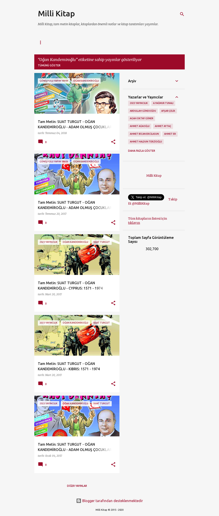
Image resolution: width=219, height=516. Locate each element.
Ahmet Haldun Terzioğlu (146, 141)
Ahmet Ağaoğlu (140, 126)
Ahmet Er (170, 133)
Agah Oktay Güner (141, 118)
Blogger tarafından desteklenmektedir (109, 501)
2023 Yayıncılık (139, 103)
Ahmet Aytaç (163, 126)
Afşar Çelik (168, 110)
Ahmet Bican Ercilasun (144, 133)
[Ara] (182, 14)
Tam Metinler (117, 42)
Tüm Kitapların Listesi (80, 42)
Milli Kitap (56, 13)
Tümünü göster (49, 65)
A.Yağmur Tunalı (163, 103)
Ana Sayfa (45, 42)
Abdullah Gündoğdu (143, 110)
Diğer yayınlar (77, 485)
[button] (113, 142)
